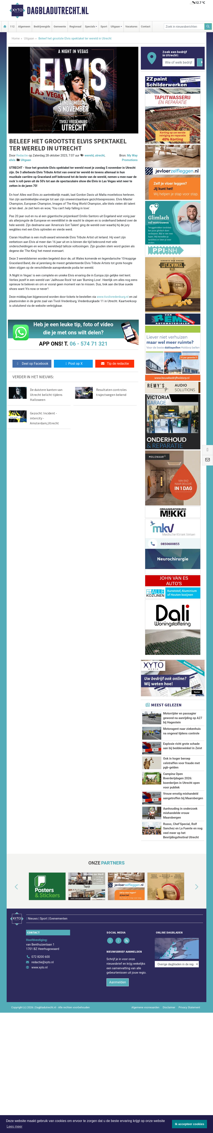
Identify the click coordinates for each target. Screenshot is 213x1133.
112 (12, 26)
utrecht (99, 155)
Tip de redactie (115, 364)
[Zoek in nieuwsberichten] (184, 26)
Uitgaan (29, 38)
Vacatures (131, 26)
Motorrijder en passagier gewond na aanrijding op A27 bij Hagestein (182, 718)
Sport (103, 26)
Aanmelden (117, 995)
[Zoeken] (208, 26)
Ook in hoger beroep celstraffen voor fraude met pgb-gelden (181, 763)
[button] (12, 905)
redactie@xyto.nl (42, 975)
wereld (89, 155)
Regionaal (75, 26)
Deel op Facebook (32, 364)
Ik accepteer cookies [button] (189, 1124)
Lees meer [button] (14, 1126)
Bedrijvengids (42, 26)
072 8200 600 (40, 969)
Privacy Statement (189, 1020)
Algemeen (24, 26)
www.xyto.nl (39, 980)
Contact (145, 26)
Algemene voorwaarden (145, 1020)
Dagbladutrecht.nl (58, 10)
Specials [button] (90, 26)
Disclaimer (169, 1020)
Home (16, 38)
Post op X (73, 364)
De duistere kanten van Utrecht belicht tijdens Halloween (46, 395)
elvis (12, 160)
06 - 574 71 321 (89, 344)
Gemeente (60, 26)
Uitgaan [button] (115, 26)
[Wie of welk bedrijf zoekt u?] (178, 62)
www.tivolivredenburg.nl (113, 297)
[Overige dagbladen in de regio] (177, 960)
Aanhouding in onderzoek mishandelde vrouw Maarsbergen (180, 813)
